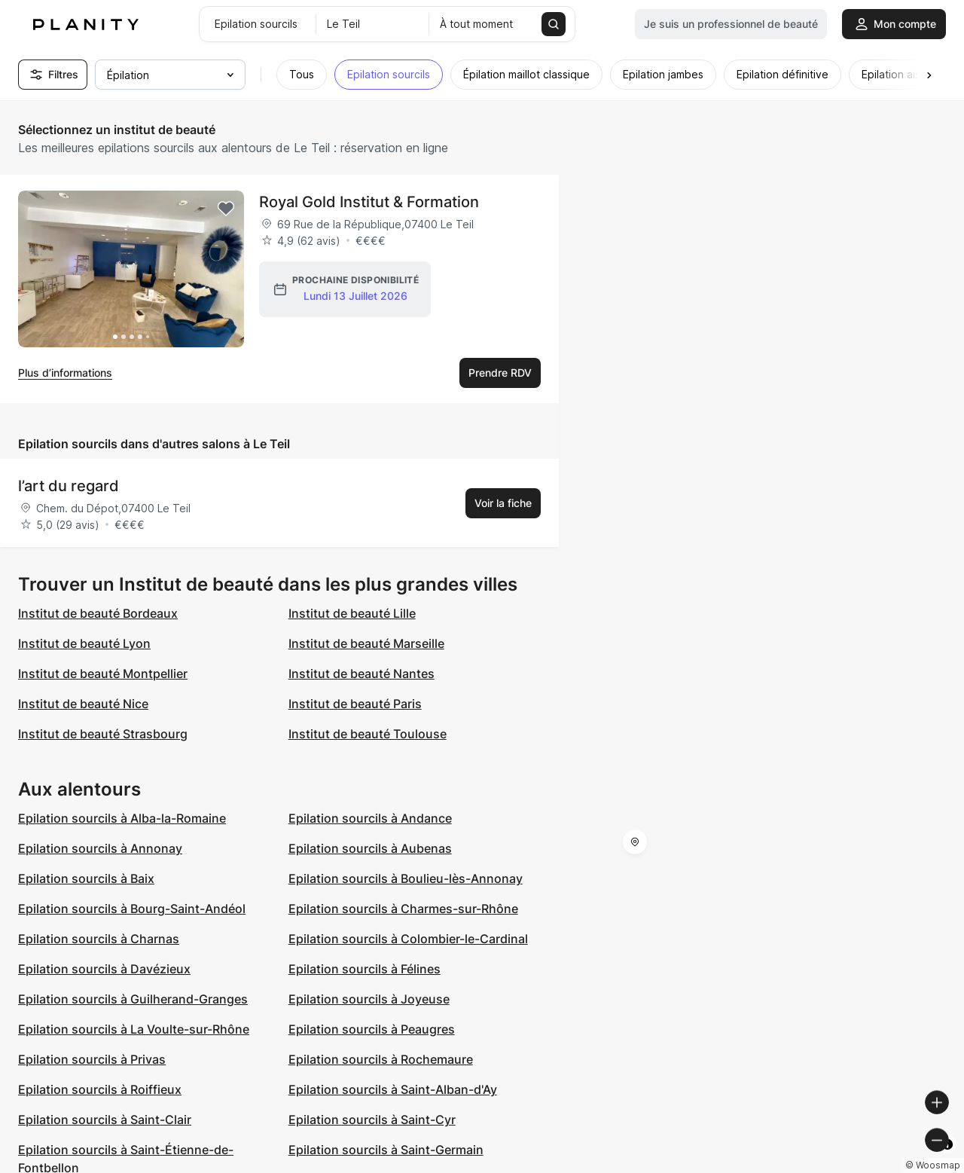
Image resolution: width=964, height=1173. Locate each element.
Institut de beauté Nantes (361, 673)
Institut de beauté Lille (352, 613)
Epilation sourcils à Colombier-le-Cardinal (408, 938)
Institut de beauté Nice (83, 703)
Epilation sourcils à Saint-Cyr (372, 1119)
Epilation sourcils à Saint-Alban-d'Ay (392, 1089)
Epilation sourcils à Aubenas (370, 848)
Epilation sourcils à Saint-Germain (386, 1149)
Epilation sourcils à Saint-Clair (104, 1119)
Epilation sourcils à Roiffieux (100, 1089)
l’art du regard (68, 486)
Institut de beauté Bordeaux (98, 613)
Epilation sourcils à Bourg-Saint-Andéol (132, 908)
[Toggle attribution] (947, 1159)
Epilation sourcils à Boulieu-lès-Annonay (405, 878)
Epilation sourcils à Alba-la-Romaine (122, 818)
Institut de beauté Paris (355, 703)
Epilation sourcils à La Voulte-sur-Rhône (133, 1029)
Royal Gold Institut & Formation (369, 202)
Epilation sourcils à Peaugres (371, 1029)
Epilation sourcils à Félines (364, 968)
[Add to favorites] (226, 209)
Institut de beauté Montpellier (103, 673)
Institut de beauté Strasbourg (103, 733)
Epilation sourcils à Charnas (98, 938)
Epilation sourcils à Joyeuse (369, 999)
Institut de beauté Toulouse (367, 733)
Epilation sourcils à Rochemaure (380, 1059)
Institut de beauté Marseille (366, 643)
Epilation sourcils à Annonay (100, 848)
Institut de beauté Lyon (84, 643)
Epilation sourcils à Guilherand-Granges (133, 999)
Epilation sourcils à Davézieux (104, 968)
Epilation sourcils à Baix (86, 878)
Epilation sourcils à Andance (370, 818)
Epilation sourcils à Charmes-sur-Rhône (403, 908)
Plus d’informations (65, 372)
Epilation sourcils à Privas (92, 1059)
